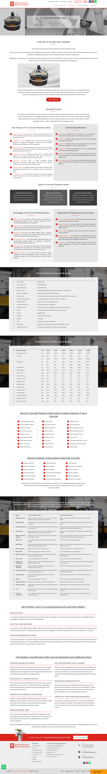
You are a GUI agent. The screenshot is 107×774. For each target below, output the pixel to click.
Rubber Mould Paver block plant (55, 754)
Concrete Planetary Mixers (54, 748)
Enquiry (34, 759)
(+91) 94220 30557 (87, 747)
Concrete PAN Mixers (53, 750)
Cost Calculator (80, 737)
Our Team (35, 748)
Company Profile (69, 771)
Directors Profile (36, 746)
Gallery (34, 757)
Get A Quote (53, 100)
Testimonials (36, 755)
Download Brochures (88, 757)
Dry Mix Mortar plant (52, 756)
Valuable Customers (37, 750)
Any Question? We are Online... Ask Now (98, 772)
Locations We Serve (53, 1)
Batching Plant (51, 752)
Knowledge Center (37, 761)
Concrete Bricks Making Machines (55, 746)
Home (51, 21)
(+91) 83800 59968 (87, 745)
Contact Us (78, 1)
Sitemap (89, 771)
